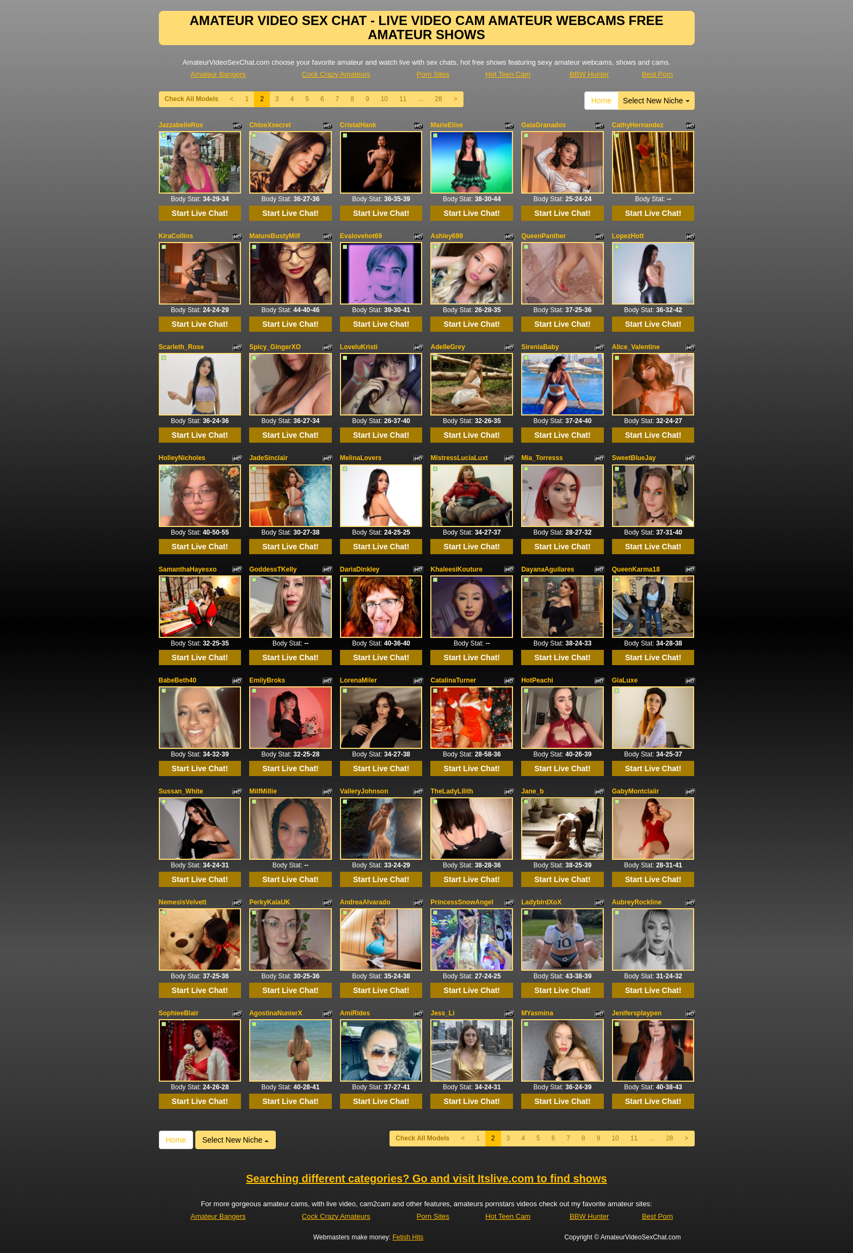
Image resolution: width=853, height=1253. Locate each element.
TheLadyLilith (451, 791)
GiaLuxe (625, 680)
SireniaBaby (540, 347)
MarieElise (446, 125)
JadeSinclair (268, 458)
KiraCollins (176, 236)
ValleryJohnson (364, 791)
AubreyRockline (637, 902)
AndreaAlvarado (365, 902)
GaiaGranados (543, 125)
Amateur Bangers (217, 74)
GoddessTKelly (272, 569)
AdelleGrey (447, 347)
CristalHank (358, 125)
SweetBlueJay (634, 458)
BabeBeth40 (177, 680)
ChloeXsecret (270, 125)
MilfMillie (263, 791)
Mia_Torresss (542, 458)
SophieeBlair (179, 1013)
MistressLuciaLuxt (458, 458)
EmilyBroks (267, 680)
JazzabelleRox (181, 125)
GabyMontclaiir (635, 791)
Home (601, 100)
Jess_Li (442, 1013)
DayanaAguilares (547, 569)
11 (402, 99)
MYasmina (537, 1013)
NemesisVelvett (183, 902)
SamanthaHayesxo (188, 569)
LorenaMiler (358, 680)
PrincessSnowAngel (461, 902)
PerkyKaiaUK (269, 902)
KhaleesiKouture (456, 569)
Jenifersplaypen (637, 1013)
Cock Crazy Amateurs (336, 74)
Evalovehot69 (361, 236)
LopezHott (628, 236)
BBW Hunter (589, 74)
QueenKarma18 (636, 569)
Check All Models (192, 99)
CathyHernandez (638, 125)
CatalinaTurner (453, 680)
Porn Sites (433, 74)
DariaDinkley (360, 569)
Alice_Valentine (636, 347)
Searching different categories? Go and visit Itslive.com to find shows (426, 1178)
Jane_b (532, 791)
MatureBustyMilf (274, 236)
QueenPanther (543, 236)
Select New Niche (656, 100)
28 (438, 99)
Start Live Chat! (200, 213)
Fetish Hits (408, 1237)
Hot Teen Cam (507, 74)
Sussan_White (181, 791)
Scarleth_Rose (181, 347)
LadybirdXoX (541, 902)
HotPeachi (537, 680)
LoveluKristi (359, 347)
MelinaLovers (361, 458)
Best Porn (657, 74)
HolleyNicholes (182, 458)
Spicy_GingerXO (275, 347)
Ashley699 (446, 236)
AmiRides (355, 1013)
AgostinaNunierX (275, 1013)
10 (384, 99)
